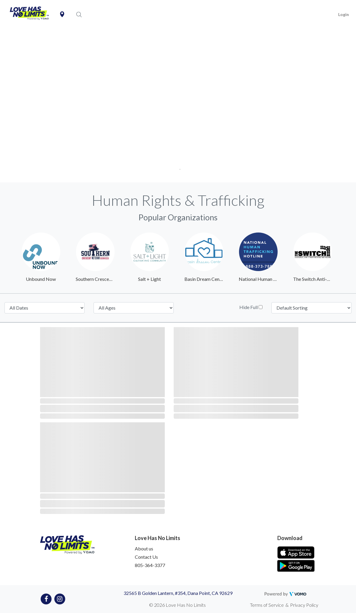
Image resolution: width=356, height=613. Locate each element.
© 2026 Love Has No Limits (177, 605)
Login (343, 14)
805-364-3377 (150, 565)
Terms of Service (267, 605)
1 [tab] (178, 167)
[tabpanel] (178, 106)
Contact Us (146, 557)
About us (144, 548)
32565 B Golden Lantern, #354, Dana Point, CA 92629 (178, 593)
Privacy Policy (304, 605)
